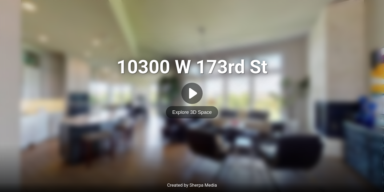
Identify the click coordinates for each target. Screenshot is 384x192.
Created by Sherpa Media (192, 185)
